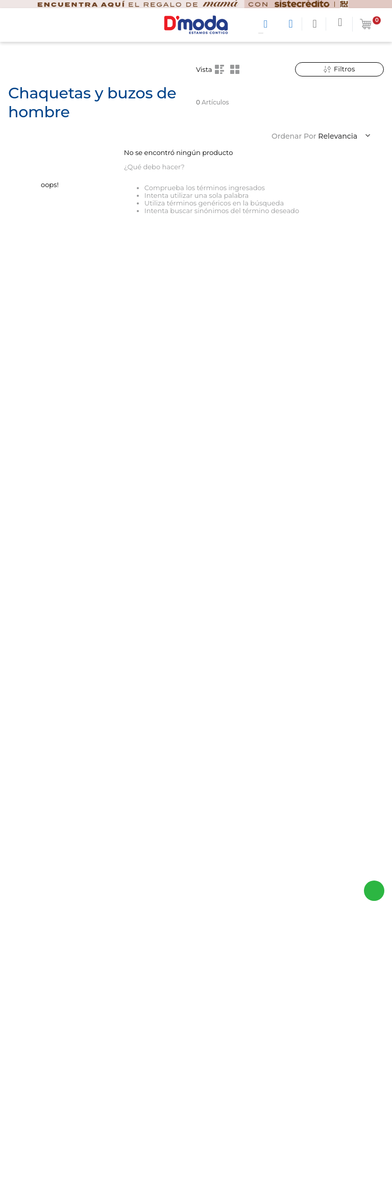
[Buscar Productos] (267, 24)
